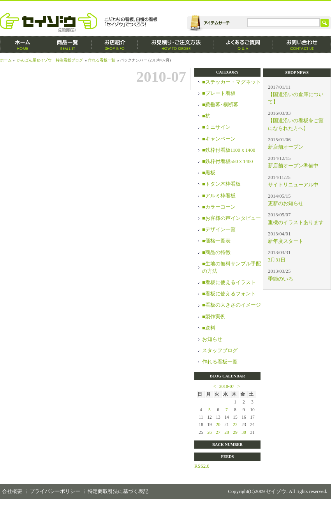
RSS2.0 (202, 466)
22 (235, 424)
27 (218, 432)
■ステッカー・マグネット (231, 82)
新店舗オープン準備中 (293, 165)
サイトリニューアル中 (293, 185)
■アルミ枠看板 (219, 195)
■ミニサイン (216, 127)
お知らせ (212, 339)
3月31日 (276, 260)
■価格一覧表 (216, 241)
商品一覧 (67, 44)
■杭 (206, 116)
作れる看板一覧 (101, 60)
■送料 (208, 328)
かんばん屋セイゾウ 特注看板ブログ (50, 60)
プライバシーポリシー (55, 491)
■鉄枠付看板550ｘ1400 (227, 161)
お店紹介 (115, 44)
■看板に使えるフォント (229, 293)
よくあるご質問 (243, 44)
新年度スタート (285, 241)
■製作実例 (213, 316)
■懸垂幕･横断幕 (220, 104)
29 (235, 432)
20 (218, 424)
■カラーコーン (219, 207)
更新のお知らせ (285, 203)
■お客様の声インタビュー (231, 218)
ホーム (21, 44)
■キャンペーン (219, 139)
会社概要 (12, 491)
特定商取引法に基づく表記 (118, 491)
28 (226, 432)
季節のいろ (280, 279)
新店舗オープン (285, 147)
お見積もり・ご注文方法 (175, 44)
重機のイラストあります (296, 222)
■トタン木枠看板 (221, 184)
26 (209, 432)
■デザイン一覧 (219, 229)
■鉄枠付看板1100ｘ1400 (228, 150)
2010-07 (226, 386)
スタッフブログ (220, 350)
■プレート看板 (219, 93)
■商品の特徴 (216, 252)
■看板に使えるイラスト (229, 282)
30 (243, 432)
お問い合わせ (302, 44)
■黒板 (208, 172)
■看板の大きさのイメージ (231, 305)
